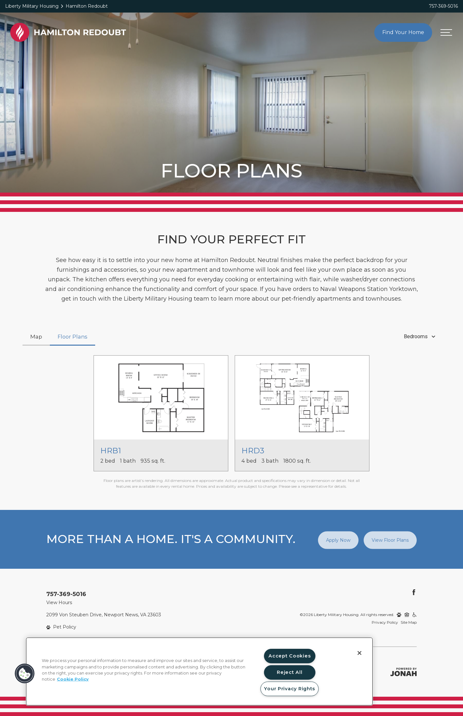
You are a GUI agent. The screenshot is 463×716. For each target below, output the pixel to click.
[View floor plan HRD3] (302, 413)
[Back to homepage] (68, 32)
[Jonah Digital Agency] (403, 672)
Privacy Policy (385, 622)
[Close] (359, 653)
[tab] (36, 337)
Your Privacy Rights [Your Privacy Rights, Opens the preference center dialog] (289, 689)
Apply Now (338, 540)
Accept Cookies (289, 656)
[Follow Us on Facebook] (414, 592)
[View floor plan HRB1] (161, 413)
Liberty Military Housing (32, 6)
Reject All (289, 672)
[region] (199, 671)
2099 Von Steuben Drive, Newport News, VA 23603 (103, 615)
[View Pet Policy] (61, 627)
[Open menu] (446, 32)
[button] (24, 673)
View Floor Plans (390, 540)
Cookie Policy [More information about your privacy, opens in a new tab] (73, 679)
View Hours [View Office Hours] (59, 602)
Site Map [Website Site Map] (409, 622)
